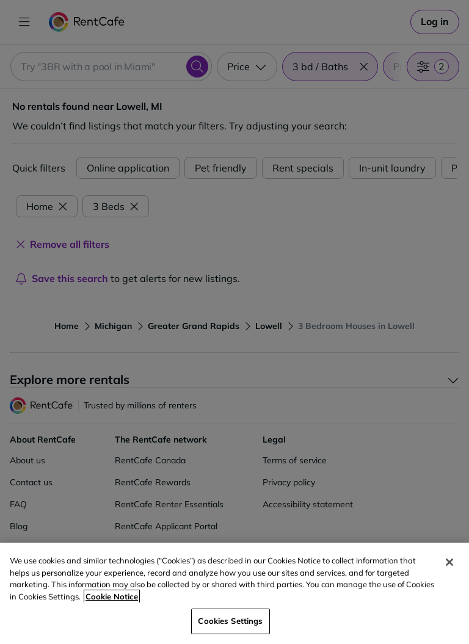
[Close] (449, 562)
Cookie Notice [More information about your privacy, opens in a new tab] (111, 596)
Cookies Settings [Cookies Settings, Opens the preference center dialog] (230, 621)
